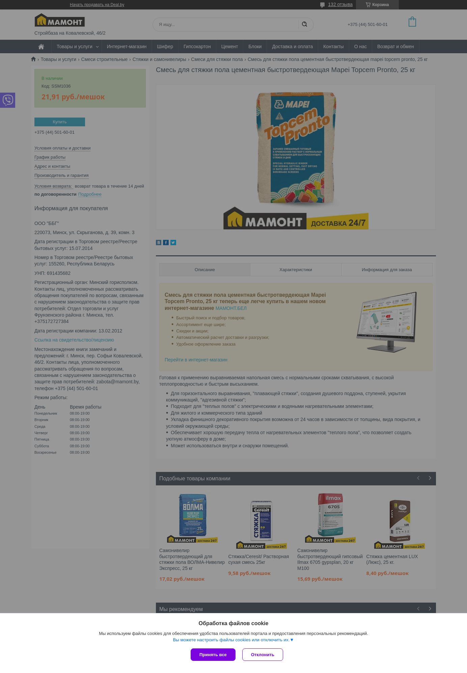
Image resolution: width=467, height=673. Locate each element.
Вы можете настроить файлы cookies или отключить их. (231, 639)
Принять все (213, 654)
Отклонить (262, 654)
